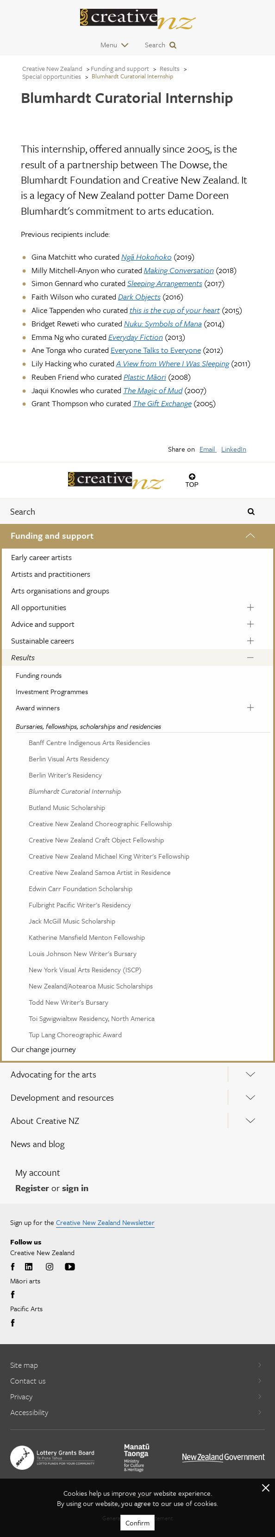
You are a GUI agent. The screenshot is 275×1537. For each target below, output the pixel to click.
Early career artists (41, 557)
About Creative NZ (45, 1120)
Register (32, 1187)
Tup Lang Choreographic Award (75, 1034)
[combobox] (115, 511)
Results (23, 657)
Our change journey (43, 1049)
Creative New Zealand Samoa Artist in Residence (100, 872)
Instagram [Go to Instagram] (49, 1267)
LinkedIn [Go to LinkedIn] (28, 1267)
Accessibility (136, 1412)
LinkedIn (233, 449)
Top (192, 484)
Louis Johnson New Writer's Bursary (83, 953)
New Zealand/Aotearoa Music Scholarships (91, 986)
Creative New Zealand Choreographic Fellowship (100, 823)
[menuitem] (137, 793)
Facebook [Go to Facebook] (14, 1267)
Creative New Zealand (52, 68)
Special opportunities (51, 76)
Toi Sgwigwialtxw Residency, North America (92, 1018)
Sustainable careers (42, 640)
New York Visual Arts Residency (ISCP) (85, 969)
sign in (75, 1187)
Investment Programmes (52, 691)
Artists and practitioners (50, 574)
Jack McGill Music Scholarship (72, 921)
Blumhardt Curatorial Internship (75, 791)
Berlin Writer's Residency (65, 775)
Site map (136, 1365)
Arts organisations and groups (60, 590)
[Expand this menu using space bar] (250, 537)
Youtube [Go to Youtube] (70, 1267)
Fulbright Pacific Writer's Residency (80, 904)
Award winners (38, 707)
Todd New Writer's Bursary (68, 1002)
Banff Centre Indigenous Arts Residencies (89, 742)
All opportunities (38, 607)
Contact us (136, 1380)
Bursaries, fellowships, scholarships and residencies (88, 726)
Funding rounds (39, 675)
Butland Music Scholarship (67, 807)
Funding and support (52, 535)
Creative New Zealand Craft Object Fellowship (96, 840)
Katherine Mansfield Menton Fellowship (87, 937)
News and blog (37, 1143)
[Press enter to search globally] (251, 511)
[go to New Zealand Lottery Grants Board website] (52, 1458)
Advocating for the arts (53, 1074)
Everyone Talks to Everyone (156, 350)
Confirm (137, 1523)
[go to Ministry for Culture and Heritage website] (137, 1458)
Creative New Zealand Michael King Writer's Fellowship (109, 856)
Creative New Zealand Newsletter (105, 1222)
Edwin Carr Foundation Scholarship (80, 888)
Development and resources (62, 1097)
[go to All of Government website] (223, 1458)
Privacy (136, 1396)
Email (208, 449)
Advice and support (43, 624)
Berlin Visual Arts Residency (69, 758)
